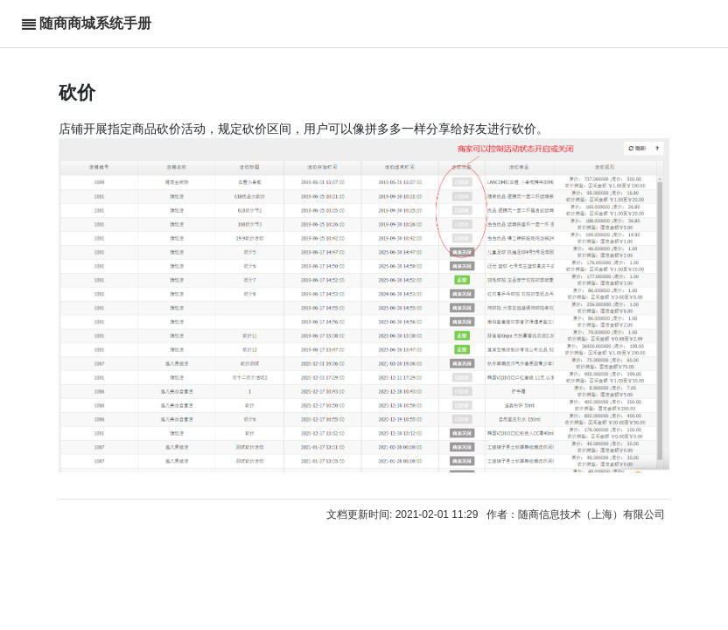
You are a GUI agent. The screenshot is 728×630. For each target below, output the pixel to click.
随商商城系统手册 (95, 23)
